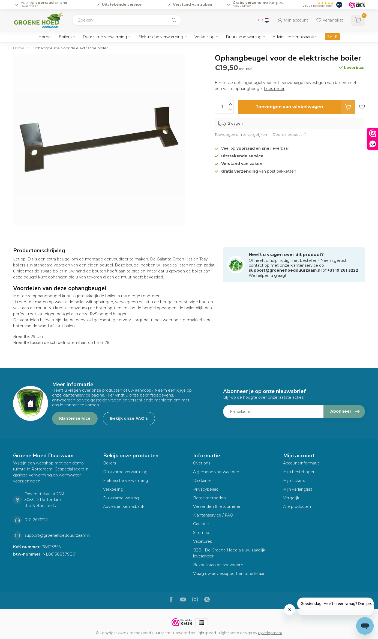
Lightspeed (206, 633)
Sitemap (201, 532)
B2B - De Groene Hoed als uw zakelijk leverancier (229, 553)
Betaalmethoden (209, 498)
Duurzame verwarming (105, 36)
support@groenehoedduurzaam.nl (285, 270)
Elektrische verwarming (160, 36)
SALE (332, 36)
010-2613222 (36, 519)
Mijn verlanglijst (297, 489)
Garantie (201, 523)
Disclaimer (203, 480)
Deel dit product (289, 135)
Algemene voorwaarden (216, 471)
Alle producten (297, 506)
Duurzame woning (244, 36)
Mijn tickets (294, 480)
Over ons (201, 463)
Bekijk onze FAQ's (129, 418)
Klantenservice (75, 418)
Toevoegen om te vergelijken (241, 135)
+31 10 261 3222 (343, 270)
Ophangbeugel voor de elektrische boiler (70, 48)
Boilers (65, 36)
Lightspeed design (235, 633)
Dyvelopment (270, 633)
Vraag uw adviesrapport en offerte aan (229, 573)
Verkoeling (204, 36)
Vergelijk (291, 498)
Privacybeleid (205, 489)
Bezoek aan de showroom (218, 564)
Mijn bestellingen (299, 471)
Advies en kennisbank (293, 36)
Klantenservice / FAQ (213, 515)
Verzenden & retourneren (217, 506)
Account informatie (301, 463)
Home (44, 36)
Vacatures (202, 541)
